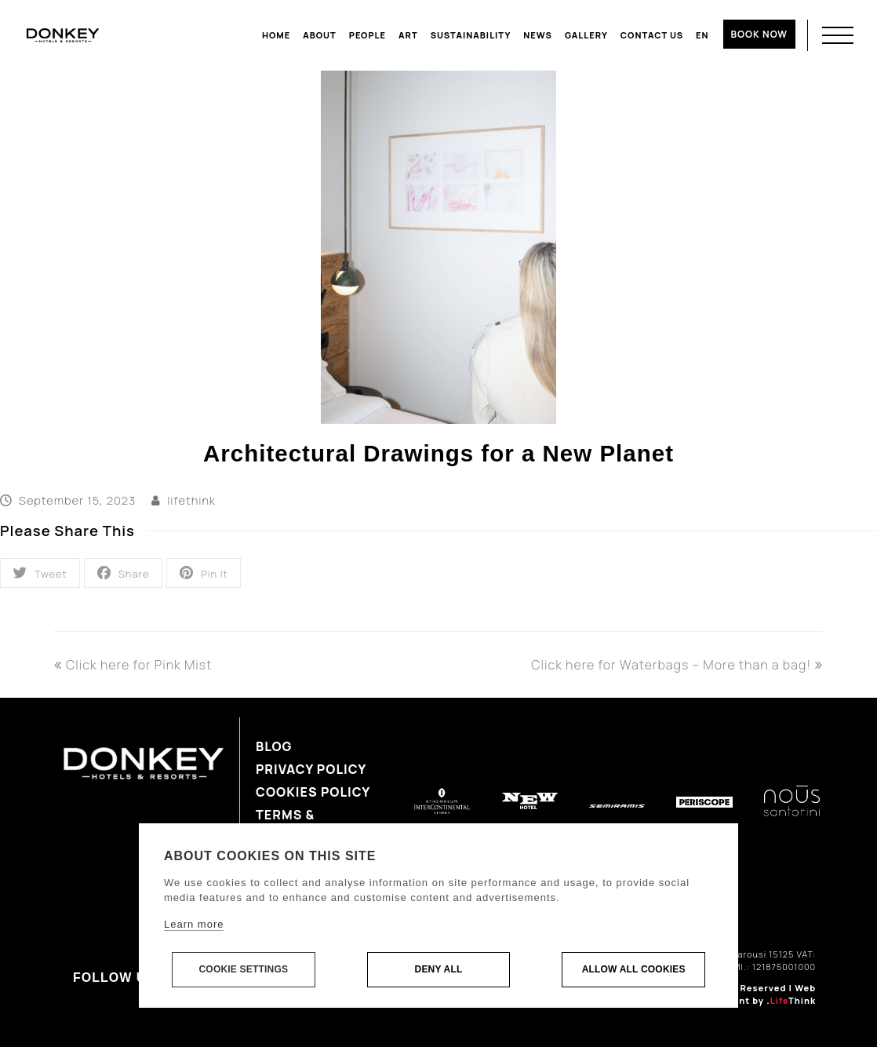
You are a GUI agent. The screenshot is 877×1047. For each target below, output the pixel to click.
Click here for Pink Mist (133, 664)
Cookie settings (243, 970)
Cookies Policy (313, 792)
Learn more (194, 925)
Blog (274, 746)
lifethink (191, 500)
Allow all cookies (634, 970)
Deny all (439, 970)
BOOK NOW (759, 34)
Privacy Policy (311, 769)
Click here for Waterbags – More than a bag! (677, 664)
